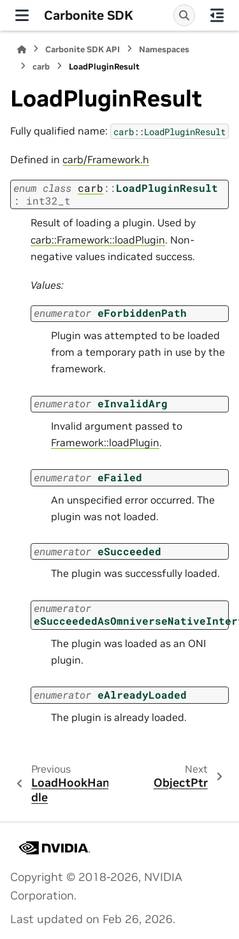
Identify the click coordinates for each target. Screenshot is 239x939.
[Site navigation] (22, 15)
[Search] (184, 15)
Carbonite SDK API (82, 49)
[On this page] (217, 15)
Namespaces (164, 49)
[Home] (21, 49)
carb (41, 66)
